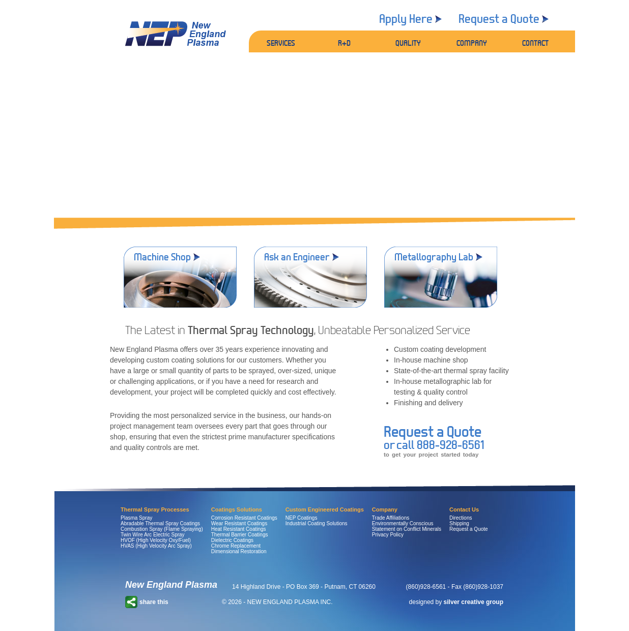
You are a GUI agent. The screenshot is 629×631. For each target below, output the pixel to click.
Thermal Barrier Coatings (239, 534)
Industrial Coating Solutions (316, 523)
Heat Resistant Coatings (238, 529)
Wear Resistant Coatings (239, 523)
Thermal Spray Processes (155, 509)
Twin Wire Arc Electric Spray (153, 534)
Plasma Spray (136, 518)
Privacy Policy (388, 534)
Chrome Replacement (236, 546)
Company (384, 509)
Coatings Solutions (236, 509)
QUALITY (408, 42)
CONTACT (535, 42)
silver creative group (473, 602)
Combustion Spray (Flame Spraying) (162, 529)
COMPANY (471, 42)
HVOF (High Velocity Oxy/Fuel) (156, 540)
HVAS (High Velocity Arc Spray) (156, 546)
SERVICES (281, 42)
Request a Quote (499, 18)
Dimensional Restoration (239, 551)
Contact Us (464, 509)
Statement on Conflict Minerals (406, 529)
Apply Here (406, 18)
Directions (460, 518)
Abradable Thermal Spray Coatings (160, 523)
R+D (344, 42)
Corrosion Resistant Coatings (244, 518)
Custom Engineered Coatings (324, 509)
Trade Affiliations (390, 518)
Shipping (459, 523)
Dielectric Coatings (232, 540)
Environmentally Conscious (403, 523)
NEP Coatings (301, 518)
